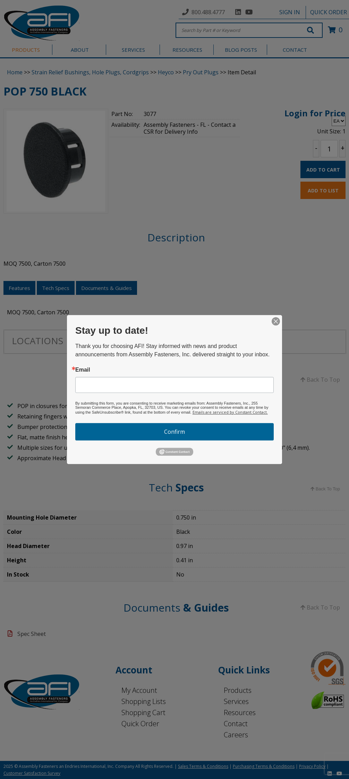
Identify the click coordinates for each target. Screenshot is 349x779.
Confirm (174, 432)
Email (82, 370)
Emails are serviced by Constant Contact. (230, 412)
